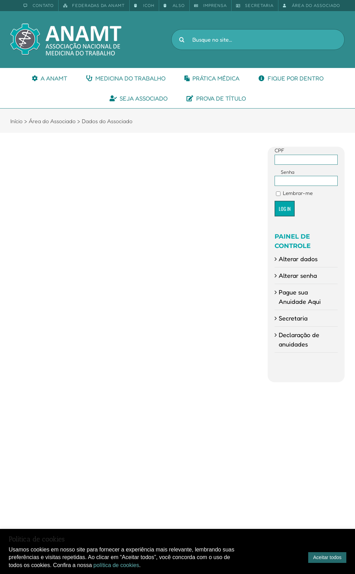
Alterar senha (298, 275)
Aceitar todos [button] (327, 557)
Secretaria (293, 318)
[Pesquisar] (181, 39)
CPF (280, 150)
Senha (287, 172)
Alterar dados (298, 259)
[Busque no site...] (258, 39)
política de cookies (116, 565)
